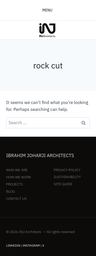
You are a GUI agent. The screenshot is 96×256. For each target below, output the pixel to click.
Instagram (31, 245)
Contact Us (16, 198)
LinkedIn (13, 245)
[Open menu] (48, 10)
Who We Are (17, 170)
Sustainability (67, 176)
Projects (14, 184)
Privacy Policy (67, 170)
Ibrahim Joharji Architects (40, 155)
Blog (10, 191)
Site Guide (63, 184)
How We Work (18, 177)
